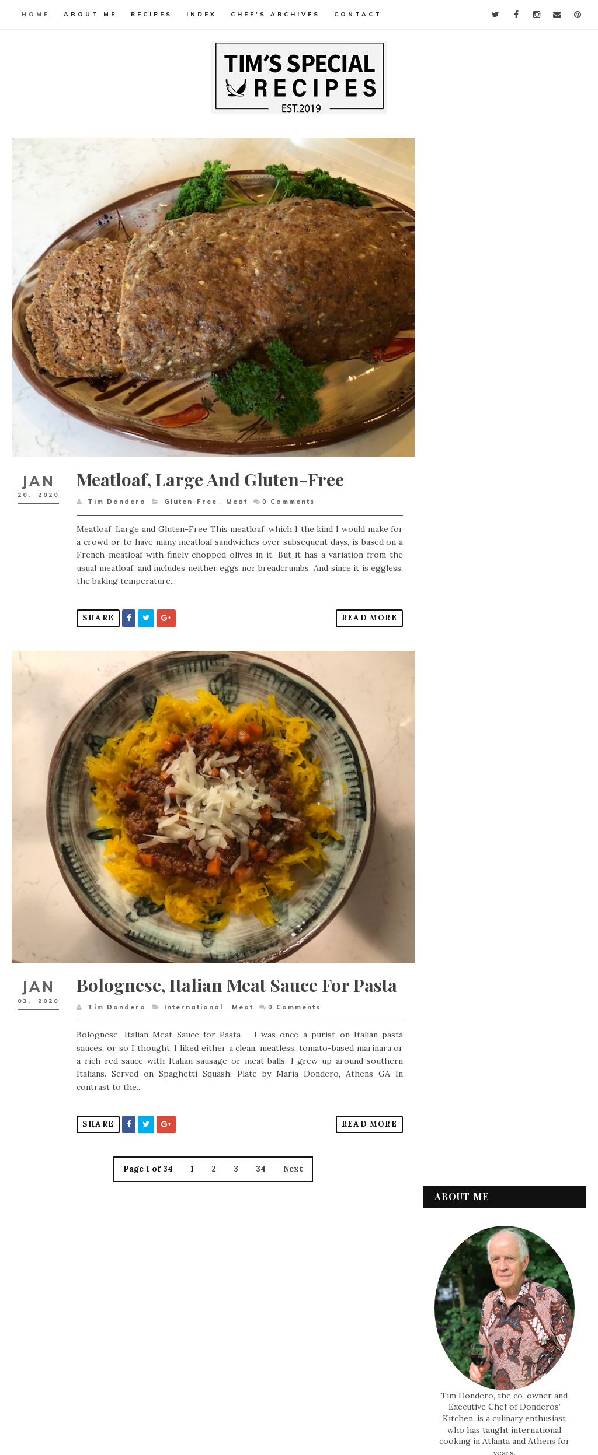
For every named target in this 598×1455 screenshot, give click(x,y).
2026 (458, 793)
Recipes (151, 14)
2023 (458, 835)
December (479, 888)
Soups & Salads (473, 1271)
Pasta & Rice (467, 1212)
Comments (288, 496)
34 (258, 1179)
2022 (458, 849)
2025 (458, 807)
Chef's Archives (275, 14)
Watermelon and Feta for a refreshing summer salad (480, 552)
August (473, 902)
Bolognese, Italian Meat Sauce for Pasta (213, 985)
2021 (457, 863)
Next (290, 1179)
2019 (457, 1021)
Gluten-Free (190, 496)
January (474, 958)
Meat (236, 496)
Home (36, 14)
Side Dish (462, 1251)
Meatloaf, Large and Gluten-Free (210, 473)
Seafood (461, 1232)
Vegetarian (466, 1310)
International (193, 1018)
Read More (363, 613)
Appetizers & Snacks (483, 1093)
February (477, 944)
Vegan (457, 1290)
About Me (90, 14)
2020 (458, 877)
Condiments (468, 1113)
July (467, 916)
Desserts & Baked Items (489, 1133)
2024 (458, 821)
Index (201, 14)
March (471, 930)
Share (98, 613)
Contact (358, 14)
